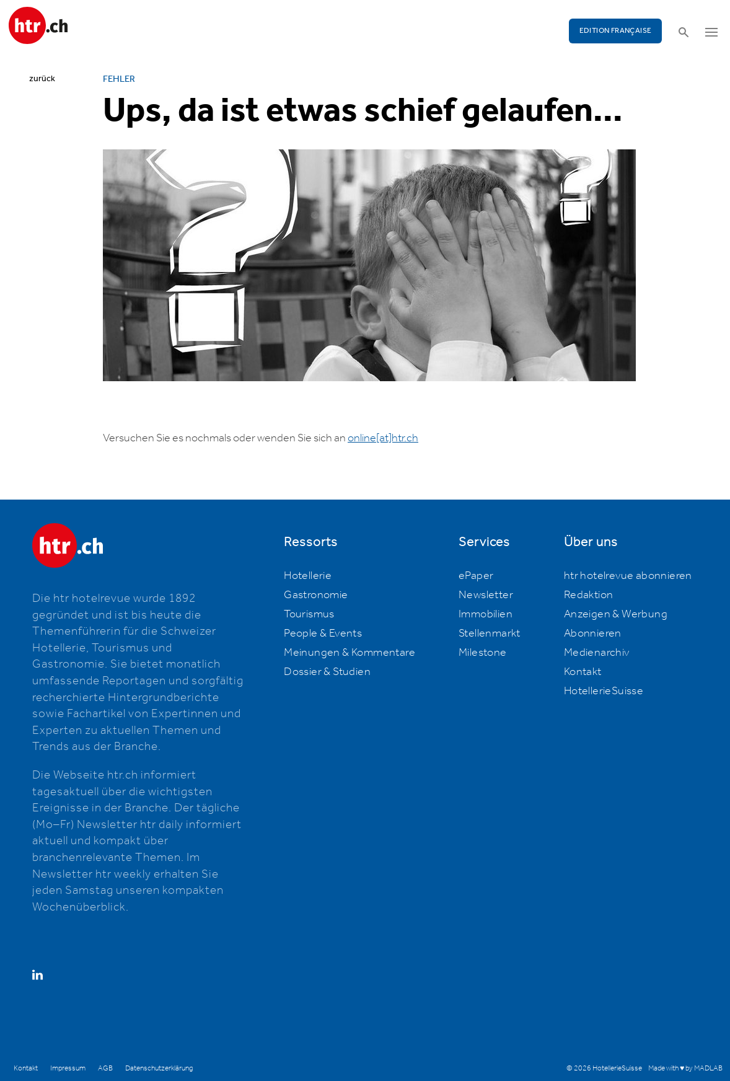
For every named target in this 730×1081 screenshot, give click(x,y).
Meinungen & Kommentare (349, 652)
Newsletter (486, 595)
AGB (105, 1068)
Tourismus (309, 614)
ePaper (476, 576)
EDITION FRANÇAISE (615, 31)
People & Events (323, 633)
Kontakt (583, 672)
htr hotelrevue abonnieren (628, 576)
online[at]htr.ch (383, 438)
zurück (42, 78)
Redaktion (588, 595)
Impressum (68, 1068)
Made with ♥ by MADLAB (685, 1068)
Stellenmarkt (490, 633)
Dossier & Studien (327, 672)
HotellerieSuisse (603, 691)
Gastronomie (316, 595)
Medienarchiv (597, 652)
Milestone (483, 652)
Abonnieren (593, 633)
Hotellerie (308, 576)
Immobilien (485, 614)
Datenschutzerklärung (159, 1068)
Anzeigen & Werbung (615, 614)
